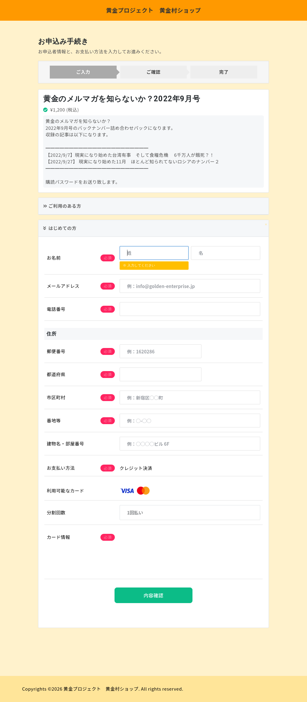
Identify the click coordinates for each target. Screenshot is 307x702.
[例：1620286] (161, 351)
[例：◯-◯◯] (190, 420)
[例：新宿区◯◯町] (190, 397)
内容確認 (153, 595)
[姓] (154, 253)
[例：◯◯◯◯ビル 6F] (190, 444)
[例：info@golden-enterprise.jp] (190, 286)
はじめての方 (59, 228)
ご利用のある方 (62, 206)
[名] (225, 253)
